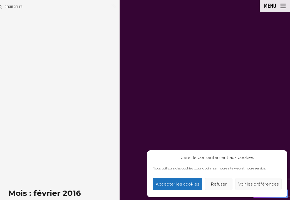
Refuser (219, 184)
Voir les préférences (258, 184)
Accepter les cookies (177, 184)
